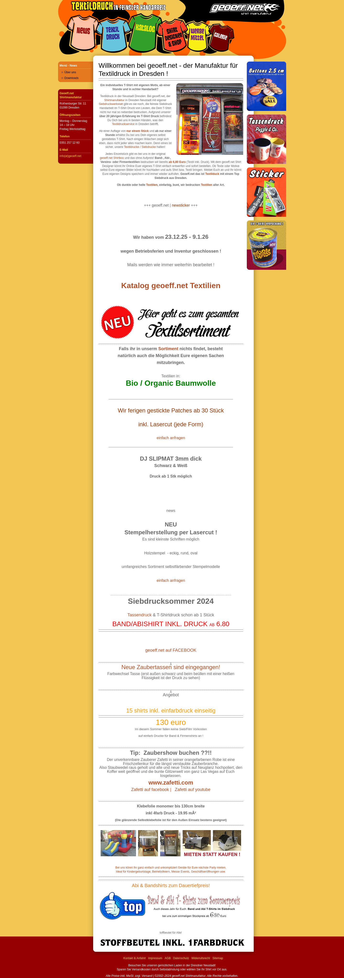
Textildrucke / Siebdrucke (140, 147)
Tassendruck (140, 615)
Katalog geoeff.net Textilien (170, 285)
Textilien (152, 185)
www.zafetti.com (170, 782)
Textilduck (212, 174)
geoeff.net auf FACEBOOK (170, 650)
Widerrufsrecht (200, 958)
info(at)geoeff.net (70, 156)
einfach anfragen (170, 438)
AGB (168, 958)
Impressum (155, 958)
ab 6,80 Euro (177, 162)
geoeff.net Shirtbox (112, 158)
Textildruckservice (123, 124)
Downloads (71, 78)
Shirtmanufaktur (114, 100)
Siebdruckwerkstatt (111, 104)
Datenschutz (181, 958)
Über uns (70, 72)
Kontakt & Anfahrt (135, 958)
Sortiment (168, 348)
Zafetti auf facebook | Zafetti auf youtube (170, 789)
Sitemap (217, 958)
